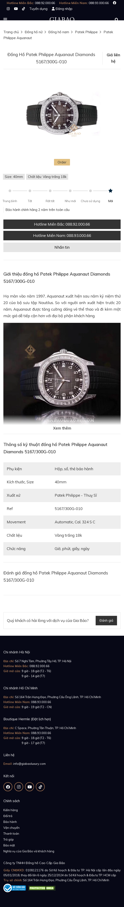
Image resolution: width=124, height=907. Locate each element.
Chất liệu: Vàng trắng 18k (47, 177)
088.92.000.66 (39, 666)
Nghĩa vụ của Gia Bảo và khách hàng (28, 851)
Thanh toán (11, 833)
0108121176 (35, 870)
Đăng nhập (64, 9)
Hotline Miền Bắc (62, 224)
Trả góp (8, 839)
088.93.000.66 (41, 702)
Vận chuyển (11, 827)
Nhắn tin (62, 247)
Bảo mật (9, 845)
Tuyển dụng (38, 9)
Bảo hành (10, 822)
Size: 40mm (14, 177)
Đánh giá (106, 620)
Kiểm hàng (10, 810)
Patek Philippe (86, 32)
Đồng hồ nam (58, 32)
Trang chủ (11, 32)
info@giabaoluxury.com (29, 763)
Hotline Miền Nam (62, 235)
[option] (62, 115)
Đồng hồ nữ (34, 32)
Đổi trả (7, 816)
